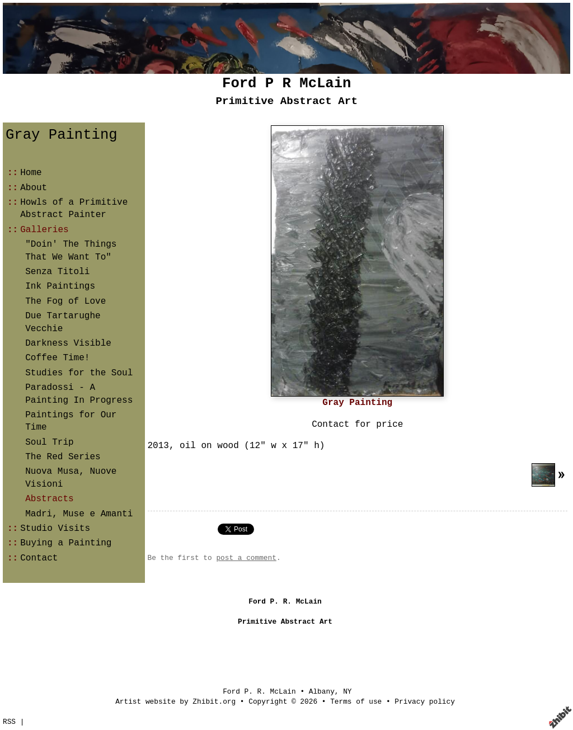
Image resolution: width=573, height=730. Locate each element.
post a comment (246, 558)
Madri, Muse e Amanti (79, 514)
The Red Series (62, 457)
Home (30, 173)
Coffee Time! (57, 358)
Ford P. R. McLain (259, 691)
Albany (322, 691)
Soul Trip (49, 442)
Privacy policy (424, 702)
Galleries (44, 230)
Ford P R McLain (286, 84)
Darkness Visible (68, 343)
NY (347, 691)
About (33, 188)
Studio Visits (55, 529)
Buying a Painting (65, 543)
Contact (39, 558)
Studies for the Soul (79, 373)
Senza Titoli (57, 272)
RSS (9, 722)
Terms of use (356, 702)
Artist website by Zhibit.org (175, 702)
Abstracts (49, 499)
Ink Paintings (60, 286)
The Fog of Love (65, 301)
